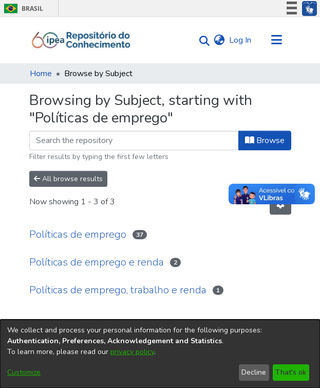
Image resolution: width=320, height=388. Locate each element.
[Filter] (134, 140)
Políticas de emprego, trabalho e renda (117, 290)
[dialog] (160, 354)
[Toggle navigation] (276, 40)
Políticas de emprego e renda (96, 262)
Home (41, 73)
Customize (24, 372)
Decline (253, 372)
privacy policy (132, 352)
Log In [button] (240, 40)
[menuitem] (219, 40)
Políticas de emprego (77, 234)
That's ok (290, 372)
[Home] (81, 40)
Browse (265, 140)
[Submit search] (202, 40)
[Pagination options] (280, 205)
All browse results (68, 179)
